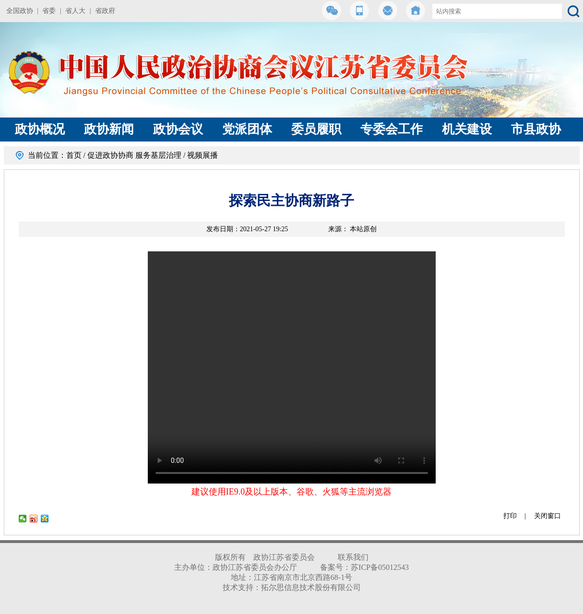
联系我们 (353, 557)
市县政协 (536, 129)
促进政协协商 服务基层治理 (134, 155)
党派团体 (247, 129)
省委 (49, 10)
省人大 (75, 10)
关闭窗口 (547, 516)
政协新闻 (109, 129)
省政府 (105, 10)
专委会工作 (391, 129)
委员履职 (316, 129)
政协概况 (40, 129)
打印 (510, 516)
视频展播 (202, 155)
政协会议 (178, 129)
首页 (74, 155)
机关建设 (467, 129)
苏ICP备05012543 (380, 567)
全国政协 (19, 10)
